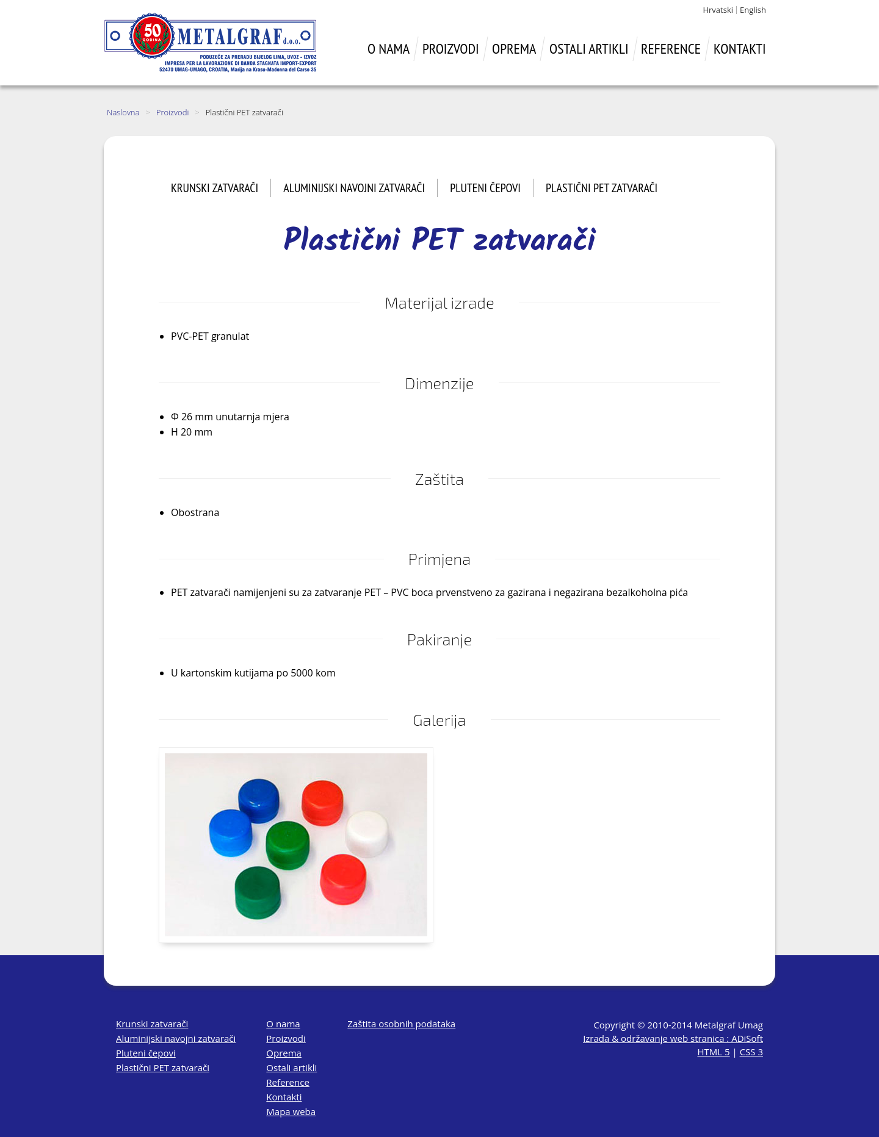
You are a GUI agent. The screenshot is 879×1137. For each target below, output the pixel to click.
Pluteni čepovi (485, 188)
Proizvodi (172, 112)
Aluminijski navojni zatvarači (354, 188)
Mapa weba (291, 1111)
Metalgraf (210, 42)
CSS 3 (751, 1052)
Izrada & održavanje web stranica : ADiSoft (673, 1038)
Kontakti (284, 1097)
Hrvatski (718, 9)
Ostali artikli (291, 1067)
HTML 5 (713, 1052)
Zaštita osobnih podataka (401, 1023)
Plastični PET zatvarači (601, 188)
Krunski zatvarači (214, 188)
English (753, 9)
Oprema (284, 1053)
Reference (287, 1082)
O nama (283, 1023)
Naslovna (123, 112)
